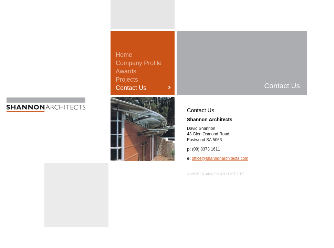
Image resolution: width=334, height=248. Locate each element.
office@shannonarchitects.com (220, 158)
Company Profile (138, 63)
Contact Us (131, 88)
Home (124, 55)
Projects (127, 79)
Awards (126, 71)
